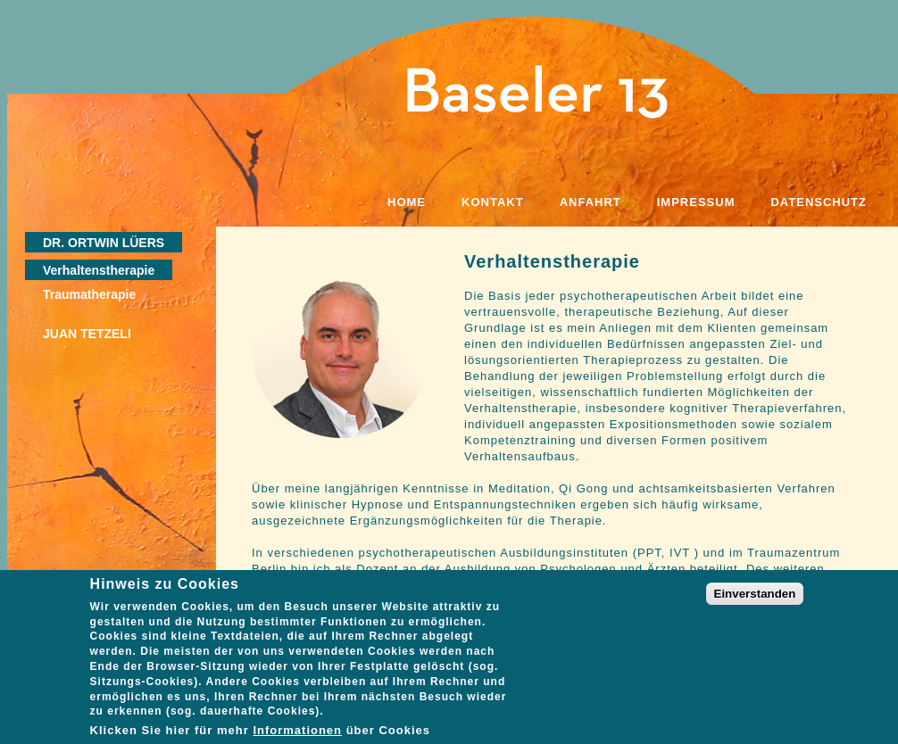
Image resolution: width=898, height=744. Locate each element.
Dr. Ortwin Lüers (103, 243)
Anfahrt (590, 202)
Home (406, 202)
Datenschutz (818, 202)
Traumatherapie (89, 294)
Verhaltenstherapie (98, 270)
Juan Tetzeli (87, 334)
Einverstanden (755, 600)
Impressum (696, 202)
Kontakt (492, 202)
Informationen (297, 737)
